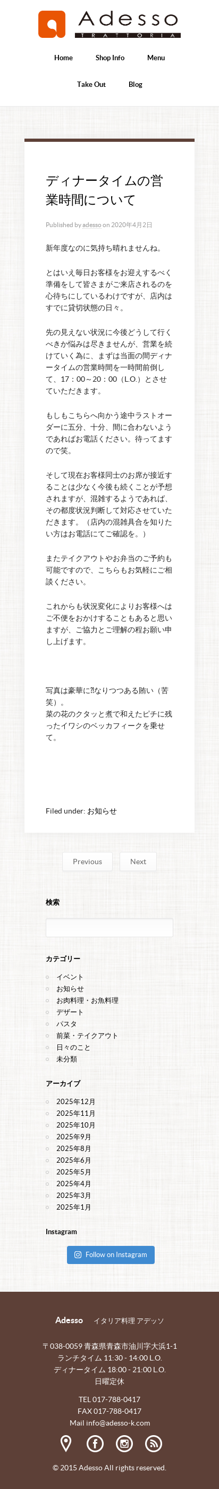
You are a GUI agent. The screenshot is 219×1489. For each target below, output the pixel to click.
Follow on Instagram (110, 1255)
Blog (135, 84)
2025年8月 (73, 1149)
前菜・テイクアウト (87, 1036)
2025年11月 (76, 1113)
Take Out (91, 84)
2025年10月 (76, 1125)
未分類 (66, 1059)
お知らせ (102, 811)
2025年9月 (73, 1137)
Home (63, 58)
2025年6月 (73, 1160)
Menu (156, 58)
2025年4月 (73, 1184)
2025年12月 (76, 1102)
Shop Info (110, 58)
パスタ (66, 1024)
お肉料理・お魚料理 (87, 1000)
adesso (92, 224)
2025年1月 (73, 1207)
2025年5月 (73, 1172)
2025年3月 (73, 1196)
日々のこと (73, 1047)
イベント (70, 977)
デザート (70, 1012)
